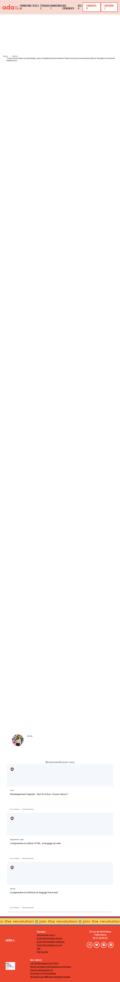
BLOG (80, 7)
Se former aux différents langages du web (50, 976)
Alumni (12, 889)
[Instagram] (90, 945)
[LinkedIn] (111, 945)
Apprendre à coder (17, 839)
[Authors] (12, 769)
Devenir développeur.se (41, 970)
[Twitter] (97, 945)
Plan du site (42, 951)
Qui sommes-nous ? (46, 935)
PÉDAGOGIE (45, 7)
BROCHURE (109, 7)
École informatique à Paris (49, 938)
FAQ (39, 948)
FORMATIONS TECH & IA (29, 7)
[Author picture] (18, 740)
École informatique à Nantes (50, 941)
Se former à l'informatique (43, 973)
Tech (12, 790)
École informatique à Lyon (49, 945)
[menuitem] (11, 7)
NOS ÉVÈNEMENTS (68, 7)
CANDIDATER (91, 7)
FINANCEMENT (56, 7)
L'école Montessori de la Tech (44, 963)
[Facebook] (104, 945)
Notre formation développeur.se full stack (50, 966)
